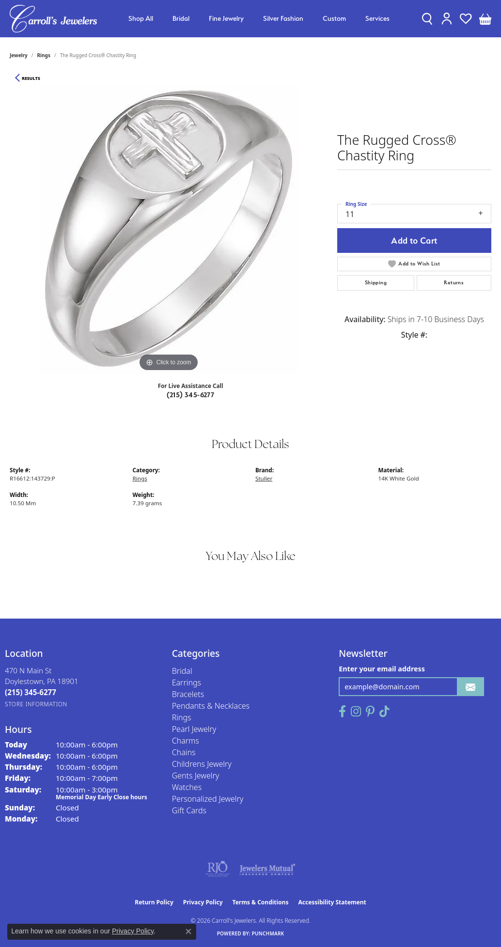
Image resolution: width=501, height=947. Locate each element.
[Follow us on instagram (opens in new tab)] (356, 711)
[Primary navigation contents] (259, 18)
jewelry (19, 55)
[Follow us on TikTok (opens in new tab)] (384, 711)
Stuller (263, 478)
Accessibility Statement (332, 902)
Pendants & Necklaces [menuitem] (211, 705)
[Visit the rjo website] (217, 869)
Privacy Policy (203, 902)
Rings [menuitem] (181, 717)
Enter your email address (382, 668)
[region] (168, 228)
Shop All (140, 18)
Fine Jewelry (226, 18)
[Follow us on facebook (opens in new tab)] (342, 711)
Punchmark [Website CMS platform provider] (268, 933)
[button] (427, 18)
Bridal (180, 18)
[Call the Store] (30, 692)
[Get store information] (36, 704)
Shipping (376, 282)
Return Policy (154, 902)
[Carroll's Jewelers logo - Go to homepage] (53, 18)
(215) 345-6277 (191, 394)
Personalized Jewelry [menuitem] (208, 798)
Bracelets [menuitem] (188, 694)
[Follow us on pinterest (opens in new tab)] (370, 711)
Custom (334, 18)
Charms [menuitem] (185, 740)
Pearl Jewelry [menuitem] (194, 729)
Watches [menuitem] (187, 787)
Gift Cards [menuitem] (189, 810)
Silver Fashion (283, 18)
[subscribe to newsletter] (470, 686)
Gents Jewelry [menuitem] (195, 775)
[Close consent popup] (188, 931)
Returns (454, 282)
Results (31, 78)
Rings (43, 55)
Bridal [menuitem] (182, 671)
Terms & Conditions (261, 902)
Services (377, 18)
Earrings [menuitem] (186, 682)
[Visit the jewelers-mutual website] (267, 869)
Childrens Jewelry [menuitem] (202, 764)
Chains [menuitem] (184, 752)
